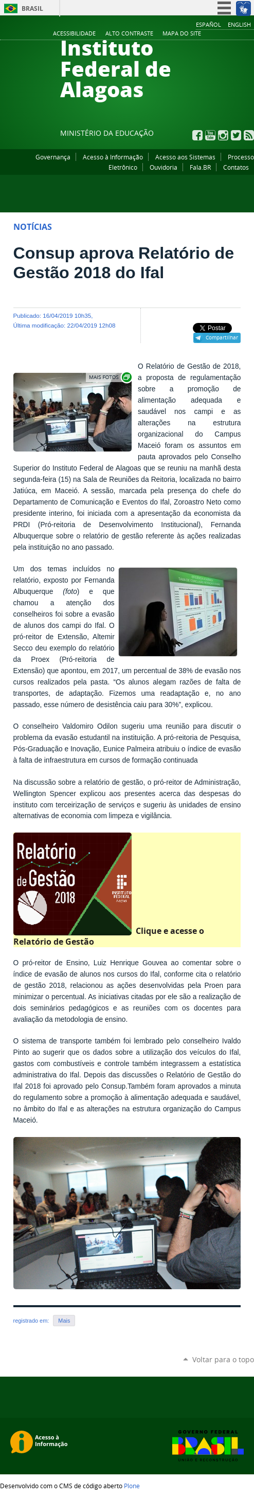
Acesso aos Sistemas (185, 157)
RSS (249, 135)
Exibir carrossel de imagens (109, 377)
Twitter (236, 135)
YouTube (210, 135)
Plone (132, 1486)
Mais (64, 1320)
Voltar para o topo (223, 1359)
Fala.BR (200, 167)
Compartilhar (222, 337)
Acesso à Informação (113, 157)
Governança (52, 157)
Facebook (197, 135)
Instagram (223, 135)
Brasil (32, 8)
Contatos (236, 167)
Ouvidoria (163, 167)
